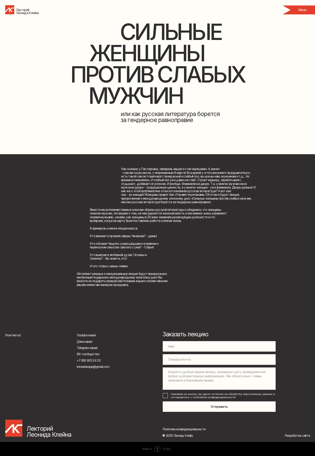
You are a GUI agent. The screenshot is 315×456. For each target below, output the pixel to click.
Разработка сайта (297, 436)
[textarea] (219, 378)
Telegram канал (87, 348)
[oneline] (219, 359)
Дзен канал (84, 342)
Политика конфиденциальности (184, 429)
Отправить (219, 407)
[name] (219, 346)
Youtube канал (86, 335)
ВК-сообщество (88, 354)
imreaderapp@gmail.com (93, 367)
